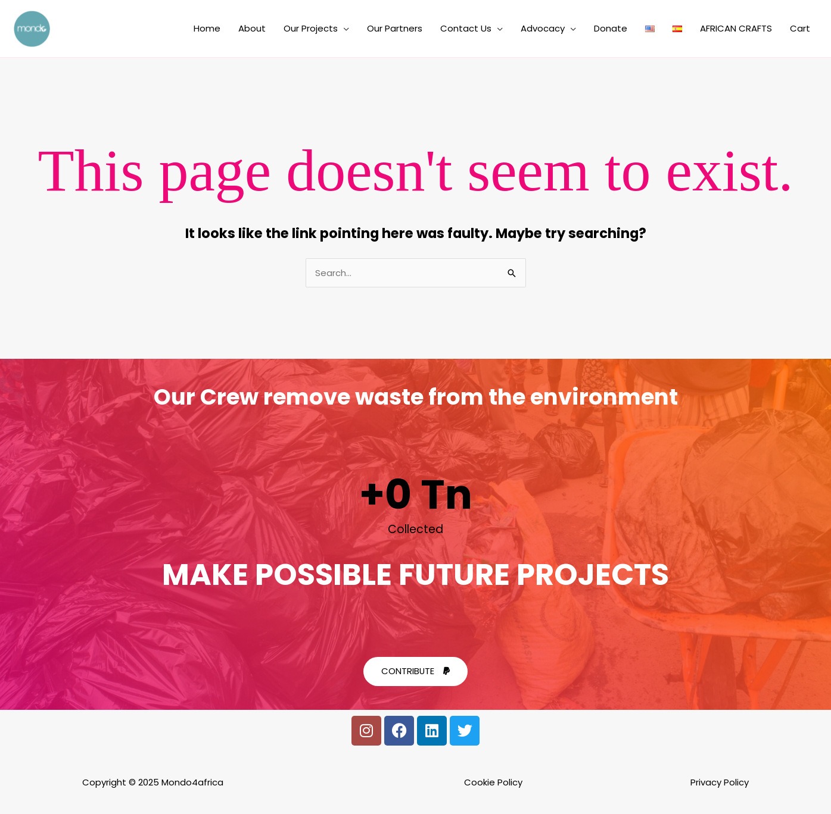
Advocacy (543, 29)
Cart (800, 29)
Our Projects (311, 29)
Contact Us (465, 29)
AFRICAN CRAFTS (736, 29)
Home (207, 29)
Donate (610, 29)
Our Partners (394, 29)
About (252, 29)
